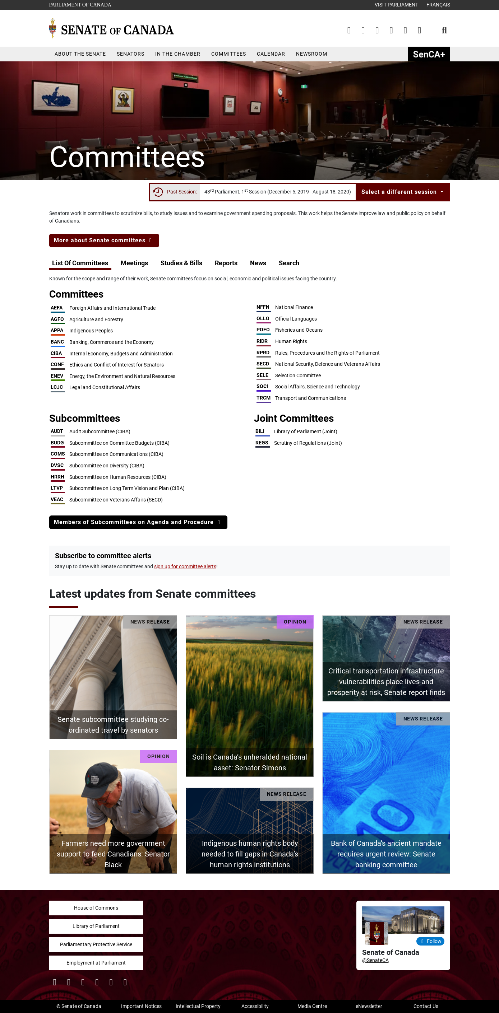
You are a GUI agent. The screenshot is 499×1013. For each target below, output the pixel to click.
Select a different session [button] (400, 191)
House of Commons (96, 908)
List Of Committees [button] (80, 263)
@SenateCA (375, 960)
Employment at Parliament (96, 963)
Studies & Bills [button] (181, 263)
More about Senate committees (104, 240)
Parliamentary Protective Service (96, 944)
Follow (430, 941)
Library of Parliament (96, 926)
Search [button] (289, 263)
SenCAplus (429, 54)
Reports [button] (226, 263)
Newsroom (311, 54)
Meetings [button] (134, 263)
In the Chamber (177, 54)
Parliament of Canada (80, 4)
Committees (228, 54)
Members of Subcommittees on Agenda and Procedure (138, 522)
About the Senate (80, 54)
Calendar (271, 54)
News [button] (258, 263)
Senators (130, 54)
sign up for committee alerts (185, 566)
